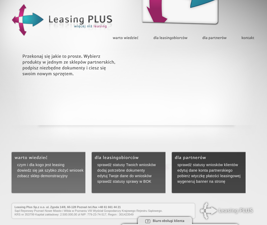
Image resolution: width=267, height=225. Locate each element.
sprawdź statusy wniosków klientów (207, 165)
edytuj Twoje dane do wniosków (124, 176)
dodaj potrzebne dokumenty (121, 170)
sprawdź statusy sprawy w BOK (124, 181)
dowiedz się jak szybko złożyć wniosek (50, 170)
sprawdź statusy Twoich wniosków (126, 165)
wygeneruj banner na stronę (201, 181)
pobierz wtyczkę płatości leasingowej (209, 176)
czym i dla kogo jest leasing (41, 165)
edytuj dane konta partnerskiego (205, 170)
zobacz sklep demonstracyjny (42, 176)
